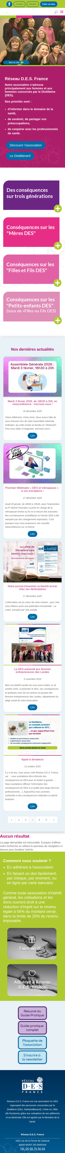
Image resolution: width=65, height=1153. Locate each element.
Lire (32, 435)
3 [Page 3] (32, 819)
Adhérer (32, 4)
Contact (19, 4)
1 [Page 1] (19, 819)
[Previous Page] (12, 819)
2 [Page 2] (25, 819)
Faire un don (48, 4)
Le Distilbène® (20, 156)
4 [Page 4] (39, 819)
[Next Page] (54, 819)
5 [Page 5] (46, 819)
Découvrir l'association (26, 145)
